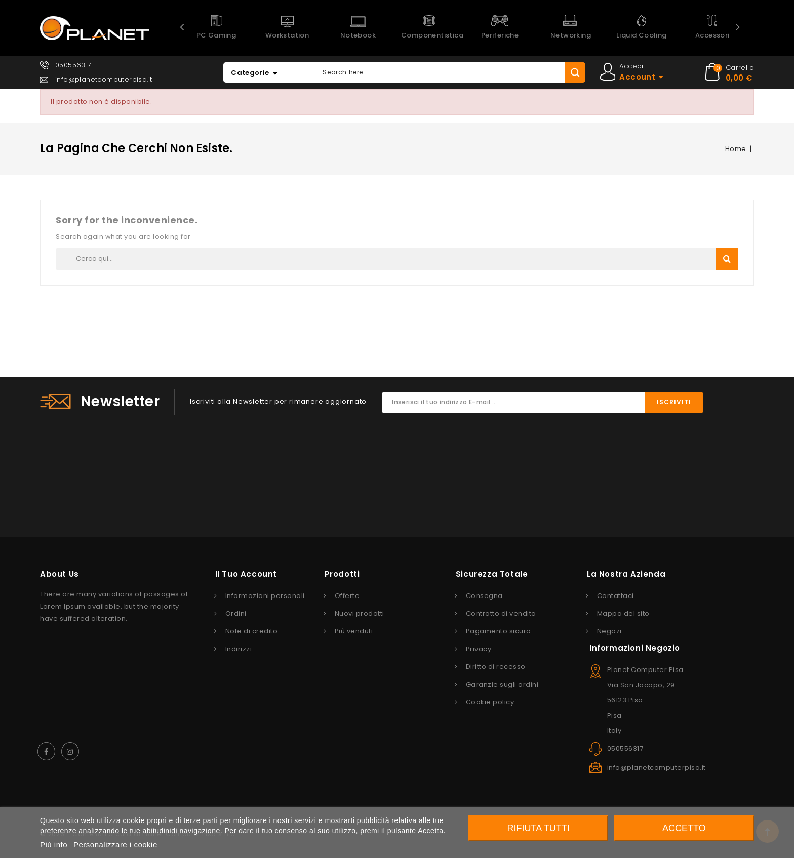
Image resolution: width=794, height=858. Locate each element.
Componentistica (432, 35)
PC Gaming (216, 35)
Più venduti (354, 631)
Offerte (347, 596)
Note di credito (251, 631)
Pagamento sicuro (498, 631)
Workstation (287, 35)
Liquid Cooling (641, 35)
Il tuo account (246, 574)
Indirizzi (238, 649)
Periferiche (500, 35)
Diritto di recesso (496, 667)
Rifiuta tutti (538, 828)
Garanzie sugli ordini (502, 684)
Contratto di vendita (501, 613)
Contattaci (615, 596)
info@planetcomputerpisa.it (103, 79)
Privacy (479, 649)
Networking (570, 35)
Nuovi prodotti (359, 613)
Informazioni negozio (634, 648)
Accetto (684, 828)
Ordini (236, 613)
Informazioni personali (265, 596)
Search (727, 258)
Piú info (53, 844)
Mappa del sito (623, 613)
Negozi (609, 631)
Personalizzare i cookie (115, 844)
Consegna (484, 596)
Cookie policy (490, 702)
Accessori (712, 35)
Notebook (358, 35)
